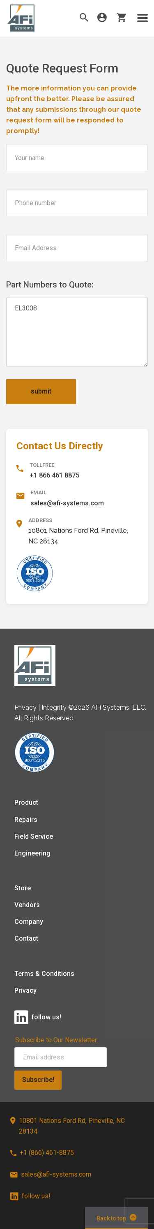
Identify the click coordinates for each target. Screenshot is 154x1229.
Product (26, 802)
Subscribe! (38, 1080)
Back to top (116, 1217)
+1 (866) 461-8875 (42, 1153)
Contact (26, 938)
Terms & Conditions (44, 974)
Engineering (32, 853)
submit (41, 391)
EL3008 (77, 332)
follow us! (30, 1196)
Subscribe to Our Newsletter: (56, 1040)
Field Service (33, 836)
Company (28, 922)
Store (22, 888)
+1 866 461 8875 (54, 475)
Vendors (27, 905)
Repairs (25, 820)
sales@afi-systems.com (67, 503)
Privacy (25, 990)
